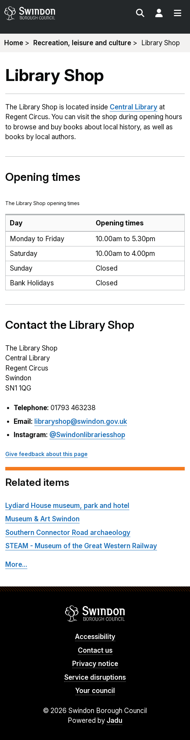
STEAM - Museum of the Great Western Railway (81, 546)
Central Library (133, 107)
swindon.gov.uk (49, 13)
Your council (95, 691)
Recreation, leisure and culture (82, 43)
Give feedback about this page (46, 454)
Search (140, 14)
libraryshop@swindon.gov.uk (80, 421)
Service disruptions (95, 677)
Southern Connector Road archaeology (67, 533)
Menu (177, 14)
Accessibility (95, 637)
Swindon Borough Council (95, 613)
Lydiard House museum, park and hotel (67, 506)
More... (16, 565)
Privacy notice (95, 664)
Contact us (95, 650)
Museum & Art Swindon (42, 519)
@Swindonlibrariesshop (87, 435)
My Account (158, 14)
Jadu (114, 721)
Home (13, 43)
